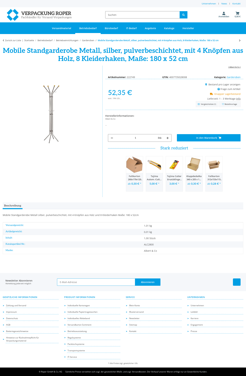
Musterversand (136, 311)
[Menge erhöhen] (167, 138)
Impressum (11, 311)
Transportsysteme (76, 350)
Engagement (197, 324)
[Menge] (135, 138)
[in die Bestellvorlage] (229, 104)
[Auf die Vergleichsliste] (207, 104)
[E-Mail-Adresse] (96, 282)
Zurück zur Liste (13, 40)
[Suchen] (142, 14)
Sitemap (133, 324)
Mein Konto (134, 305)
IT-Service (72, 357)
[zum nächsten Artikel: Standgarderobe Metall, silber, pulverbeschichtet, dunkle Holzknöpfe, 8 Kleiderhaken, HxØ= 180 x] (239, 40)
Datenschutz (12, 318)
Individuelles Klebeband (79, 318)
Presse (194, 331)
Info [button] (238, 98)
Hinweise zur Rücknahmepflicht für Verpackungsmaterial (22, 339)
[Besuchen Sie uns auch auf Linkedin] (237, 282)
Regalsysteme (74, 337)
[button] (224, 15)
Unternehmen (209, 3)
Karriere (194, 318)
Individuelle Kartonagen (79, 305)
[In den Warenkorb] (209, 137)
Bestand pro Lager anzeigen (222, 84)
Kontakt (236, 3)
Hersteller (188, 28)
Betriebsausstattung (77, 331)
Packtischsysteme (76, 344)
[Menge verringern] (112, 138)
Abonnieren (147, 282)
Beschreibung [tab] (12, 205)
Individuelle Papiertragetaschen (82, 311)
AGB (8, 324)
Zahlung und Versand (16, 305)
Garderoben (234, 77)
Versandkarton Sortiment (79, 324)
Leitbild (194, 311)
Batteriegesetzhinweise (17, 331)
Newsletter (134, 318)
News (224, 3)
